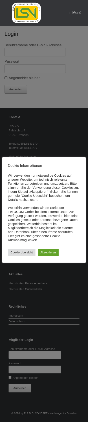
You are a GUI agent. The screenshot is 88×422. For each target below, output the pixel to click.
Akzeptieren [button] (48, 252)
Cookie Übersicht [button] (22, 252)
